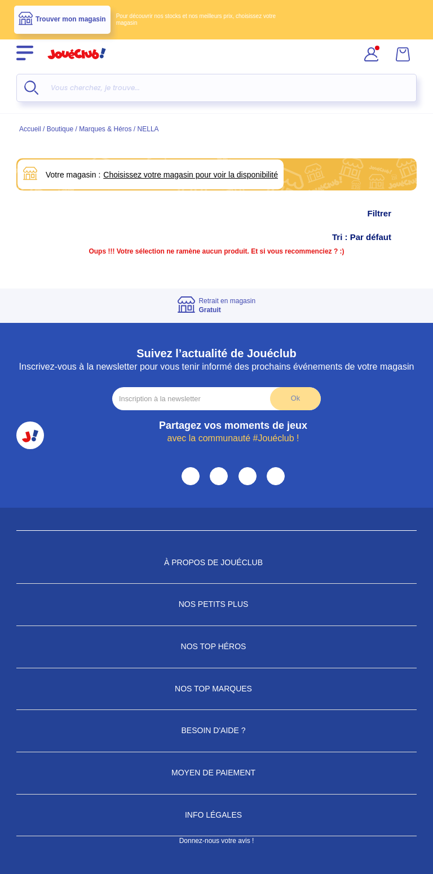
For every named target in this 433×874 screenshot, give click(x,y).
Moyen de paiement (216, 772)
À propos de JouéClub (216, 562)
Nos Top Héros (217, 646)
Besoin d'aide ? (217, 730)
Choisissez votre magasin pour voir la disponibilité (190, 174)
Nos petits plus (217, 604)
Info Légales (216, 814)
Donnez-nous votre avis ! (216, 841)
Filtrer (390, 213)
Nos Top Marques (216, 688)
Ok (295, 398)
